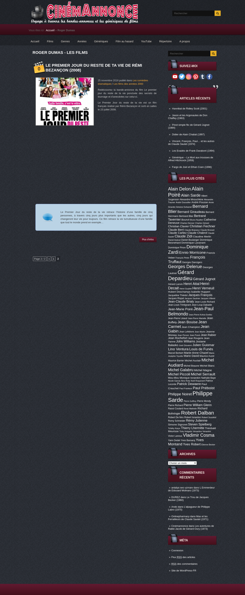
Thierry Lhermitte (192, 428)
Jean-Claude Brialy (181, 301)
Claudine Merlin (202, 236)
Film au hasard (124, 41)
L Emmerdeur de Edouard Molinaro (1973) (191, 489)
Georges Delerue (185, 266)
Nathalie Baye (208, 378)
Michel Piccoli (179, 374)
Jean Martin (200, 332)
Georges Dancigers (192, 262)
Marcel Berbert (175, 353)
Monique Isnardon (190, 377)
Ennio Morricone (192, 252)
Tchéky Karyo (174, 428)
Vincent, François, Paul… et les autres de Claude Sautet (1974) (191, 142)
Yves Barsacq (188, 440)
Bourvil (185, 219)
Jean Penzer (183, 335)
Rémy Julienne (196, 420)
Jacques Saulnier (192, 298)
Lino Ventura (178, 349)
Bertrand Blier (186, 216)
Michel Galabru (180, 370)
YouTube (146, 41)
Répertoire (165, 41)
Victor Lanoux (175, 436)
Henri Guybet (186, 288)
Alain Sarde (191, 195)
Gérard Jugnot (204, 279)
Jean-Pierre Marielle (197, 318)
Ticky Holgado (185, 431)
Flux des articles (183, 557)
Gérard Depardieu (181, 275)
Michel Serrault (203, 374)
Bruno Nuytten (196, 220)
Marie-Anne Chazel (196, 352)
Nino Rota (185, 381)
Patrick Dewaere (189, 384)
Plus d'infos (148, 239)
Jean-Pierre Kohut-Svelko (200, 315)
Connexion (177, 550)
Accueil (50, 30)
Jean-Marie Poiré (180, 309)
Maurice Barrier (176, 360)
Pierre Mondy (204, 401)
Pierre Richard (175, 405)
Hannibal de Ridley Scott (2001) (189, 108)
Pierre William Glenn (198, 405)
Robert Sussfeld (209, 417)
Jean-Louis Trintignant (179, 305)
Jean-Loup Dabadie (202, 305)
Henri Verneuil (203, 288)
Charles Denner (187, 223)
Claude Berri (176, 229)
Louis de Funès (201, 349)
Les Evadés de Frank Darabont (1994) (193, 150)
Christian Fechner (202, 226)
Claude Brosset (207, 230)
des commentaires (184, 563)
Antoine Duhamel (184, 207)
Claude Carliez (177, 232)
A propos (184, 41)
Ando (174, 506)
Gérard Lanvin (175, 284)
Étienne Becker (208, 444)
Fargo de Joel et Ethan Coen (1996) (192, 167)
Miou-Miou (173, 378)
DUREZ (175, 497)
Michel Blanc (207, 365)
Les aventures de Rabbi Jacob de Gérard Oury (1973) (191, 527)
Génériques (101, 41)
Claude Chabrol (197, 232)
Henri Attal (192, 284)
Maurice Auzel (207, 356)
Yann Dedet (174, 440)
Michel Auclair (193, 360)
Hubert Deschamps (179, 291)
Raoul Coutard (175, 408)
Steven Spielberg (200, 424)
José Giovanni (185, 345)
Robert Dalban (197, 413)
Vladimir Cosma (198, 435)
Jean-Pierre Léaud (177, 318)
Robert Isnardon (192, 417)
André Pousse (199, 202)
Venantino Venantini (202, 431)
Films (50, 41)
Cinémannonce (179, 525)
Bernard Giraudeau (191, 212)
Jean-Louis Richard (205, 301)
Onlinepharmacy (180, 516)
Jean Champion (191, 327)
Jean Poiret (195, 335)
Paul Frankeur (185, 388)
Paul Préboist (204, 388)
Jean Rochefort (177, 338)
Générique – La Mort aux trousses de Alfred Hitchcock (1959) (190, 159)
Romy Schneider (176, 420)
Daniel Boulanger (190, 240)
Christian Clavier (178, 226)
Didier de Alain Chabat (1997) (188, 134)
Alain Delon (179, 188)
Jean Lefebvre (186, 331)
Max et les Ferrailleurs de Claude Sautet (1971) (188, 518)
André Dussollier (183, 202)
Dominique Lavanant (193, 242)
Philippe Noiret (180, 394)
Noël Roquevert (198, 381)
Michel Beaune (191, 365)
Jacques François (200, 295)
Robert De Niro (176, 417)
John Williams (185, 341)
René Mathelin (190, 408)
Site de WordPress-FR (183, 570)
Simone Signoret (177, 424)
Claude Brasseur (192, 230)
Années (82, 41)
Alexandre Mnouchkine (191, 199)
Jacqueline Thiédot (178, 295)
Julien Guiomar (203, 345)
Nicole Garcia (174, 381)
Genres (65, 41)
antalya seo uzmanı (182, 487)
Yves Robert (192, 444)
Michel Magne (203, 370)
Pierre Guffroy (190, 401)
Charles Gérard (202, 223)
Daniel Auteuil (174, 240)
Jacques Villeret (208, 298)
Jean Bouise (188, 322)
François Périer (182, 258)
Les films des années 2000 (128, 83)
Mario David (191, 355)
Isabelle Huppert (200, 291)
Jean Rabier (208, 334)
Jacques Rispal (176, 298)
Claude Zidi (183, 236)
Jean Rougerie (195, 338)
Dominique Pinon (177, 247)
